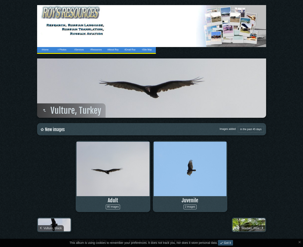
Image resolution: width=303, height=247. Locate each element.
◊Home (45, 49)
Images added (228, 129)
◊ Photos (62, 49)
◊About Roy (113, 49)
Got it (227, 242)
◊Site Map (147, 49)
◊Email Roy (129, 49)
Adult (113, 200)
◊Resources (96, 49)
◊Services (79, 49)
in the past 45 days (251, 129)
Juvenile (190, 200)
